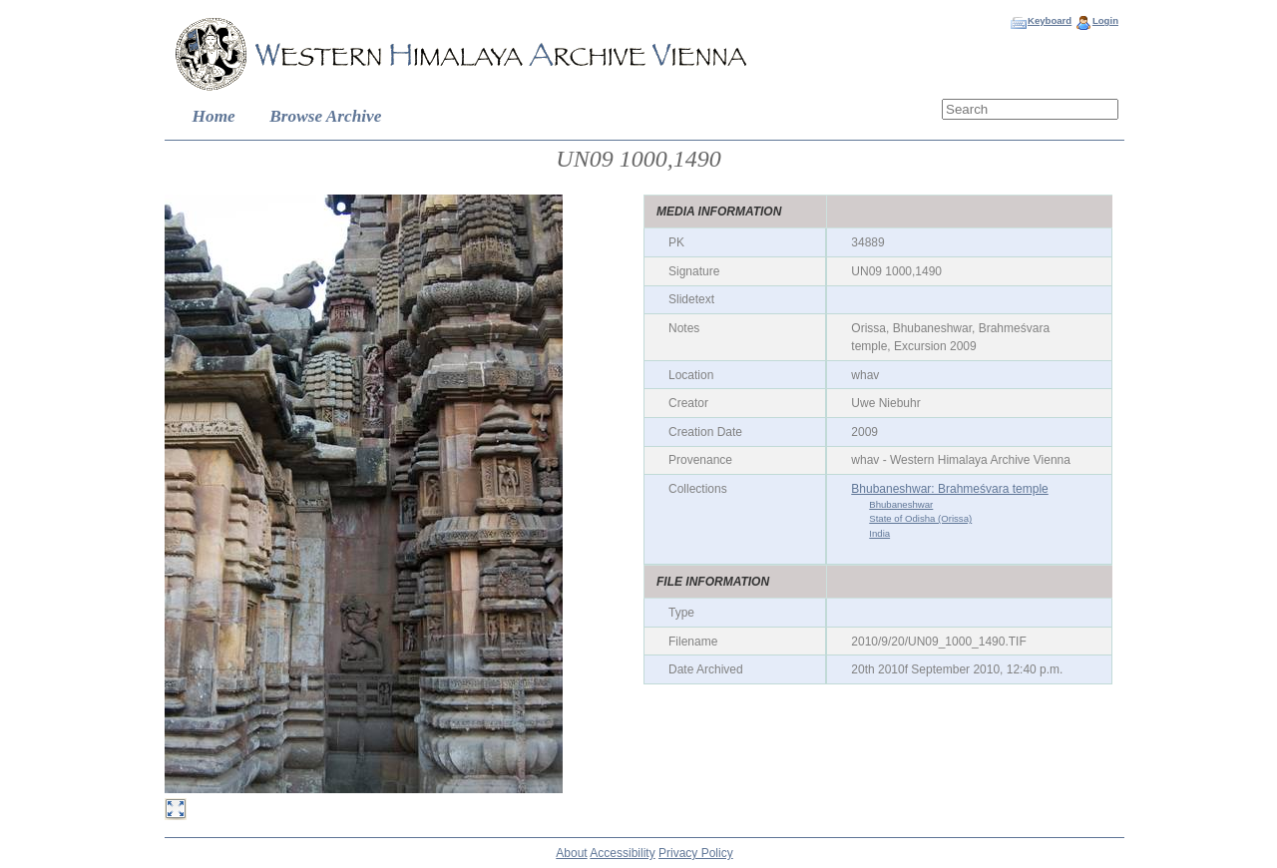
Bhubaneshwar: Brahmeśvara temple (949, 489)
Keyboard (1049, 20)
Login (1105, 20)
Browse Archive (325, 116)
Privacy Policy (695, 853)
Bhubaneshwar (901, 504)
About (571, 853)
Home (214, 116)
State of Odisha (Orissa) (920, 518)
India (879, 533)
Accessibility (622, 853)
